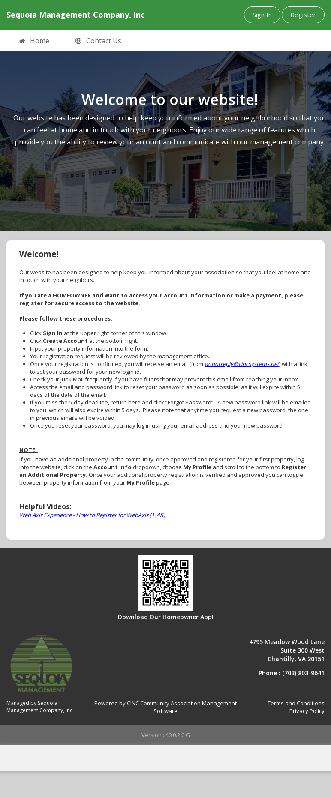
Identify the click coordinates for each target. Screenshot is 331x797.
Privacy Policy (307, 711)
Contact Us (98, 41)
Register (303, 14)
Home (34, 41)
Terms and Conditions (296, 703)
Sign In (262, 14)
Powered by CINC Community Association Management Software (165, 707)
